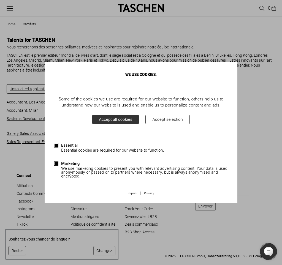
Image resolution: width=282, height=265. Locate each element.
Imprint (132, 193)
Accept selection (167, 119)
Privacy (149, 193)
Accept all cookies (115, 119)
